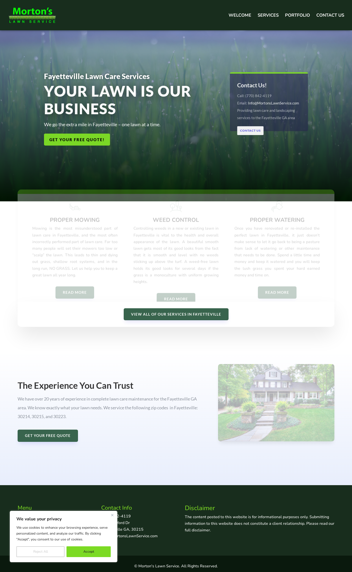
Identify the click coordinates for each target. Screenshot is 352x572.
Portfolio (297, 15)
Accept (88, 551)
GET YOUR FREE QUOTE (48, 435)
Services (268, 15)
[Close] (112, 515)
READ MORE (75, 296)
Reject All (40, 551)
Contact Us (330, 15)
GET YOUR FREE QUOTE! (77, 139)
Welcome (240, 15)
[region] (63, 536)
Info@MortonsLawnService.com (273, 103)
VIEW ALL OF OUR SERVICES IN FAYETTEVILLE (176, 314)
